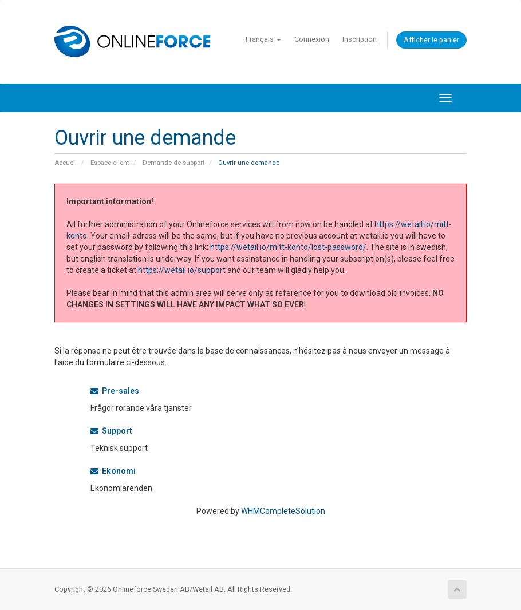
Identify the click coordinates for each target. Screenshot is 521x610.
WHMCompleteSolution (283, 511)
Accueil (65, 163)
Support (111, 430)
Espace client (109, 163)
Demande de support (173, 163)
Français (263, 39)
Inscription (359, 39)
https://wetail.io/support (182, 270)
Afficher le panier (431, 39)
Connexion (311, 39)
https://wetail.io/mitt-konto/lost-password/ (288, 247)
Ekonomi (113, 471)
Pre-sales (114, 390)
